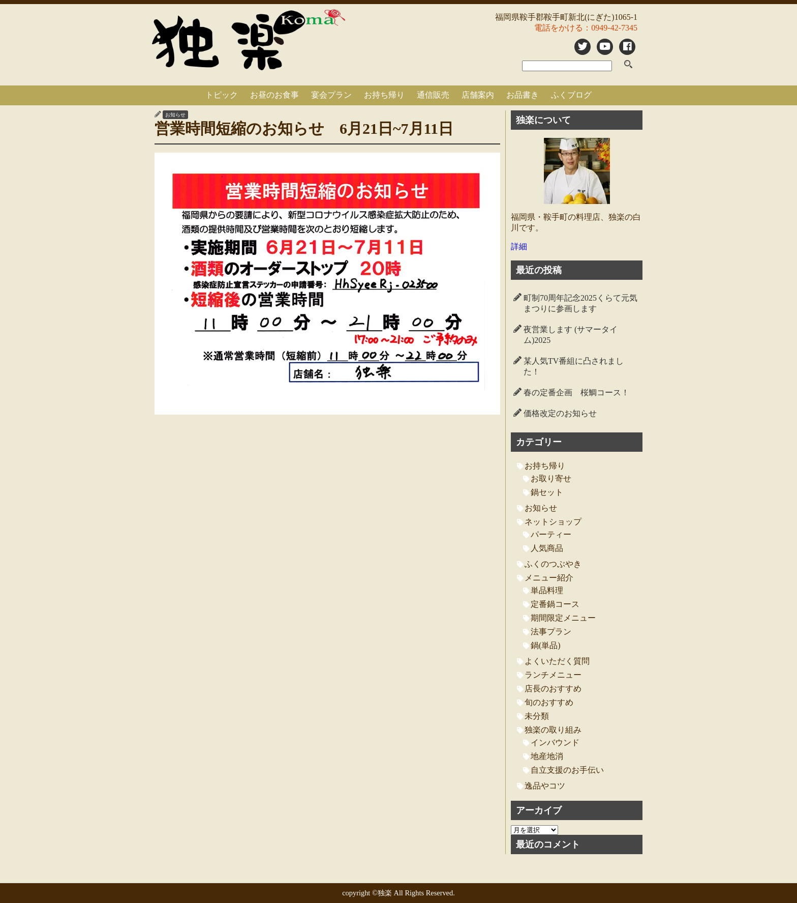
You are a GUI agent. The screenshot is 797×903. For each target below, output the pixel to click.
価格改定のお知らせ (560, 413)
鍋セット (547, 492)
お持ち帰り (384, 95)
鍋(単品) (546, 645)
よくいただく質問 (557, 661)
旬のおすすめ (549, 702)
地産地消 (547, 756)
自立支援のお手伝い (567, 770)
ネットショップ (553, 521)
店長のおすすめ (553, 688)
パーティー (551, 534)
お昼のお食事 (274, 95)
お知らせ (175, 115)
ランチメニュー (553, 675)
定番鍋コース (555, 604)
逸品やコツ (545, 785)
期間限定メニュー (563, 618)
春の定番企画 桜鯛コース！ (576, 392)
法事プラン (551, 631)
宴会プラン (331, 95)
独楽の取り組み (553, 729)
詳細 (519, 246)
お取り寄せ (551, 478)
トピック (221, 95)
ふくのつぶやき (553, 564)
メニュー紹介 (549, 577)
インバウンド (555, 742)
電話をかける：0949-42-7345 (585, 27)
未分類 (537, 716)
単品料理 (547, 590)
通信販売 (433, 95)
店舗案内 (478, 95)
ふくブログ (571, 95)
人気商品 (547, 548)
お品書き (522, 95)
